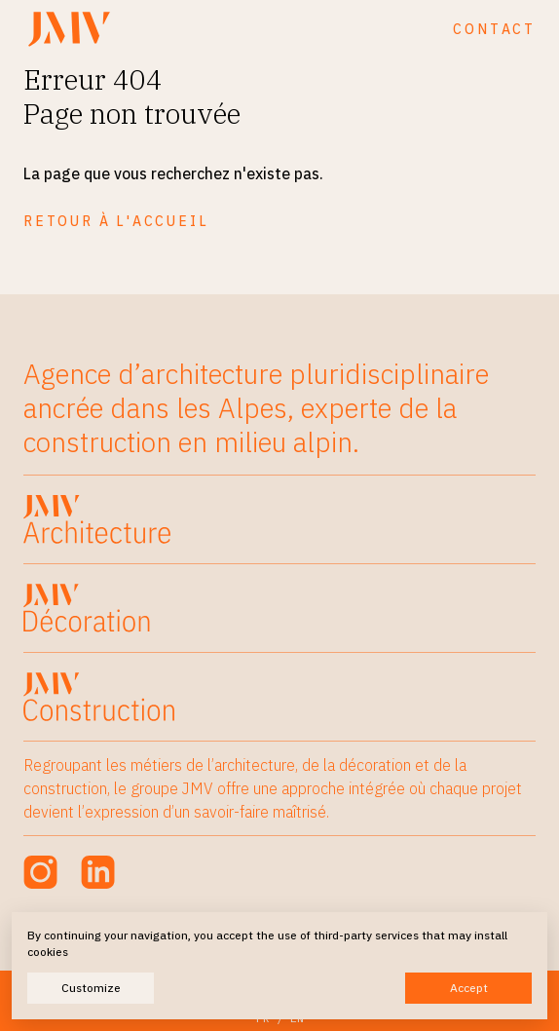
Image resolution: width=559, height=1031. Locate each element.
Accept (469, 987)
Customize (91, 987)
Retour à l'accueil (115, 221)
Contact (494, 29)
